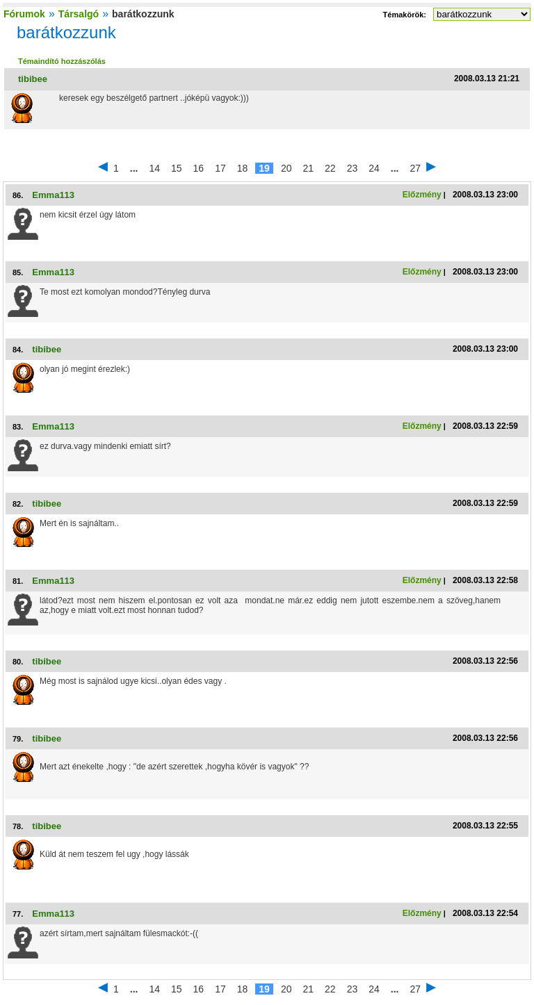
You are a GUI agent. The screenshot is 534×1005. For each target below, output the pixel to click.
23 (352, 168)
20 (286, 168)
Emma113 (53, 195)
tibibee (32, 79)
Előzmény (422, 194)
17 (220, 168)
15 (176, 168)
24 (374, 168)
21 (308, 168)
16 (198, 168)
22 (330, 168)
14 (154, 168)
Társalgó (78, 13)
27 (415, 168)
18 (242, 168)
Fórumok (24, 13)
